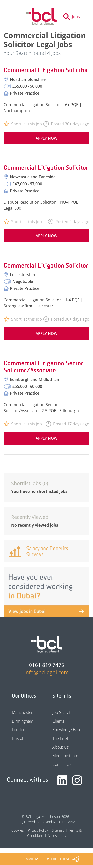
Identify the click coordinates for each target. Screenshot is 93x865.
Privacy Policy (38, 830)
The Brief (60, 738)
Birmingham (22, 721)
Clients (58, 721)
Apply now (46, 138)
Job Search (61, 712)
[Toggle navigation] (17, 17)
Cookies (17, 830)
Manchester (22, 712)
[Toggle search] (73, 16)
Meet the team (65, 755)
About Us (60, 747)
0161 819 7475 (46, 664)
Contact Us (61, 764)
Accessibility (57, 835)
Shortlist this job (26, 124)
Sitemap (58, 830)
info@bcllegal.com (46, 672)
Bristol (17, 738)
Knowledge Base (66, 729)
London (18, 729)
